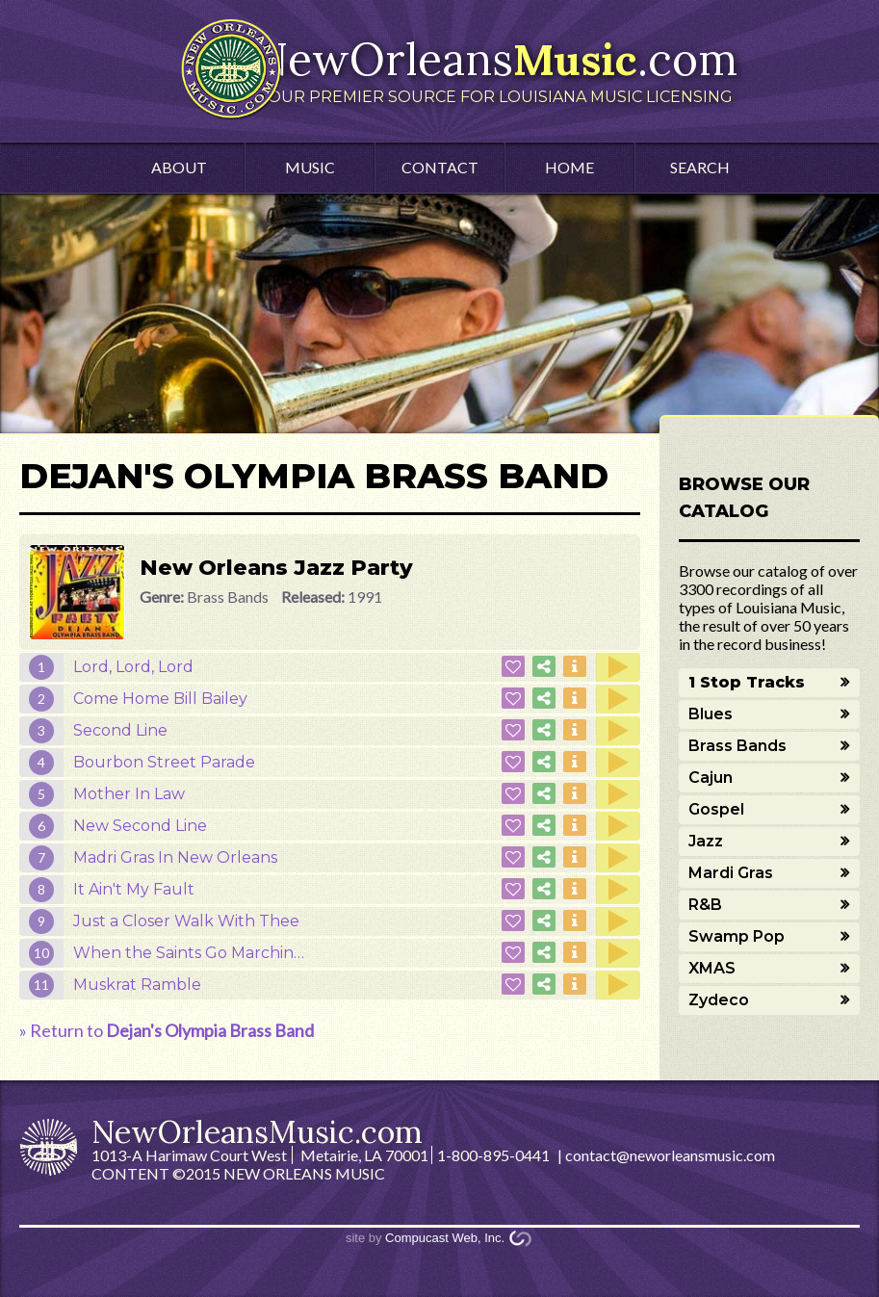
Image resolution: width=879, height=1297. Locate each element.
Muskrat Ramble (137, 984)
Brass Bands (737, 746)
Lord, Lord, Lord (133, 667)
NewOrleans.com (495, 68)
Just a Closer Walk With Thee (186, 921)
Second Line (120, 730)
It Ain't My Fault (133, 889)
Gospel (716, 809)
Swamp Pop (736, 936)
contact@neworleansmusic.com (670, 1155)
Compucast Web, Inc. (444, 1238)
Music (310, 167)
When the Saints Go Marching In (198, 953)
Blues (710, 714)
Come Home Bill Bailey (160, 698)
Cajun (710, 777)
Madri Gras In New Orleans (175, 857)
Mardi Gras (730, 873)
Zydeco (718, 1000)
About (179, 167)
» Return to (166, 1030)
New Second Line (140, 826)
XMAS (712, 968)
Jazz (705, 841)
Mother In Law (129, 794)
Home (569, 167)
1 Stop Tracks (746, 682)
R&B (705, 904)
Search (700, 167)
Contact (439, 167)
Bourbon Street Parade (164, 762)
